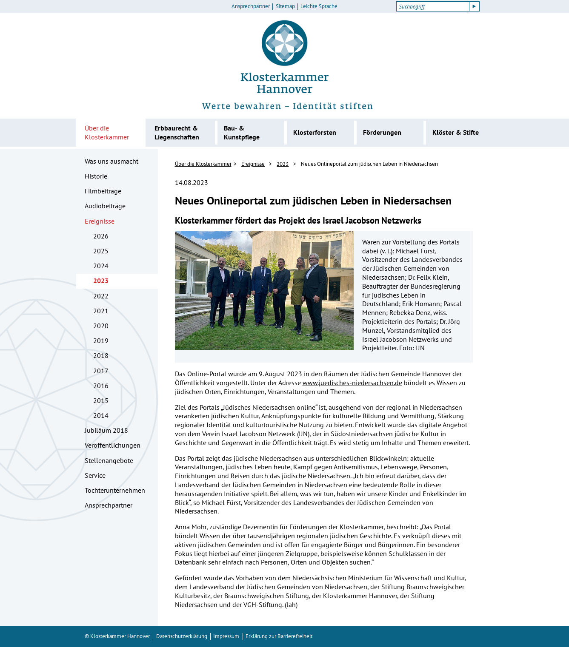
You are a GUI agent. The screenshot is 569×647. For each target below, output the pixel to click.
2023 (101, 280)
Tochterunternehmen (115, 490)
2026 (101, 236)
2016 (101, 385)
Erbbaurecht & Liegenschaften (176, 132)
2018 (101, 355)
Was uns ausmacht (111, 161)
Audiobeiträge (105, 205)
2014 (101, 415)
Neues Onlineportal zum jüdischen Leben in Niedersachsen (369, 163)
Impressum (226, 636)
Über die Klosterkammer (107, 132)
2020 (101, 325)
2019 (101, 340)
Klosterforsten (314, 132)
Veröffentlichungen (112, 445)
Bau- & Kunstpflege (242, 132)
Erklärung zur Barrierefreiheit (279, 636)
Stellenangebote (109, 460)
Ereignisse (99, 221)
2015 (101, 400)
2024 (101, 265)
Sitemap (285, 6)
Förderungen (382, 132)
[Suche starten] (474, 6)
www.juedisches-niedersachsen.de (352, 382)
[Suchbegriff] (432, 6)
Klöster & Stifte (455, 132)
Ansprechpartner (251, 6)
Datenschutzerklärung (181, 636)
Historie (96, 176)
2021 (101, 310)
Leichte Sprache (318, 6)
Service (95, 475)
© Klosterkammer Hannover (117, 636)
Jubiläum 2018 (106, 430)
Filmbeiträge (103, 191)
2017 (101, 370)
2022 (101, 296)
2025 (101, 251)
